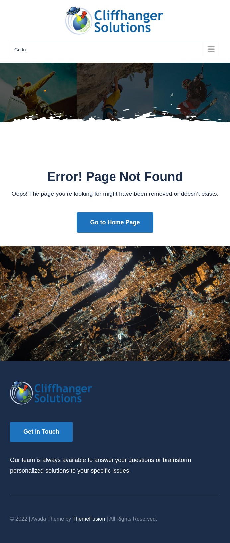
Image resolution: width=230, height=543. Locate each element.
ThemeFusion (89, 519)
